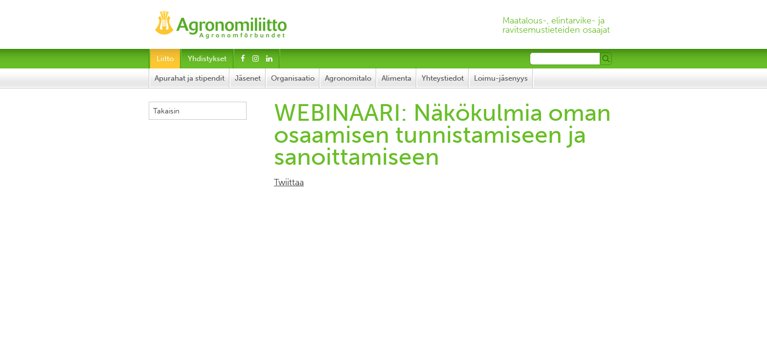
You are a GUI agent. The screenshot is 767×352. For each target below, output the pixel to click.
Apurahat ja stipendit (190, 78)
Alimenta (396, 78)
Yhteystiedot (443, 78)
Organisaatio (293, 78)
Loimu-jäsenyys (501, 78)
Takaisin (166, 111)
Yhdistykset (207, 58)
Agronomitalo (348, 78)
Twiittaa (289, 182)
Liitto (165, 58)
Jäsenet (248, 78)
